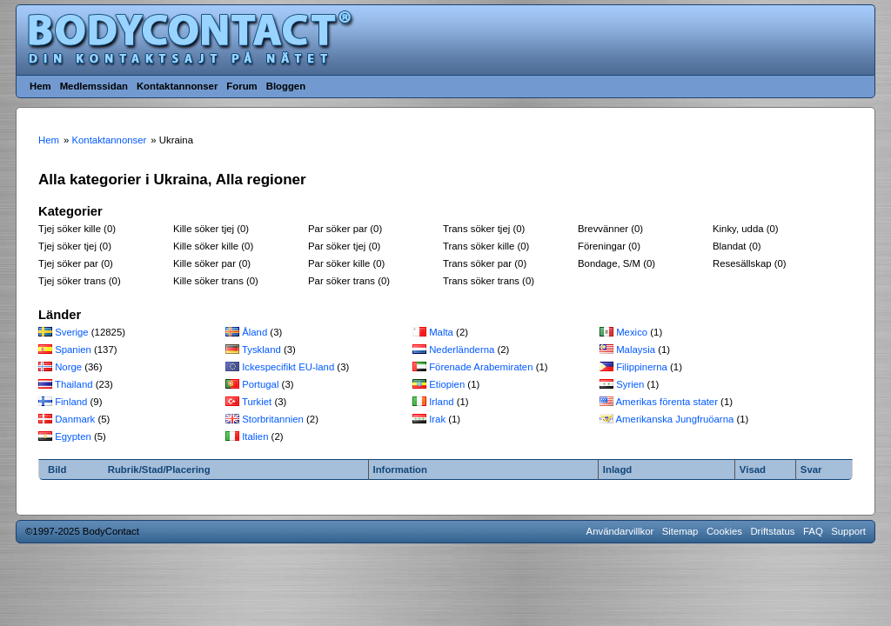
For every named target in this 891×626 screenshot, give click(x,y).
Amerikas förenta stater (667, 401)
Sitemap (680, 531)
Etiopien (447, 384)
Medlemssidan (94, 86)
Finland (71, 401)
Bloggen (285, 86)
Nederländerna (461, 349)
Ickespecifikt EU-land (288, 367)
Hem (40, 86)
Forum (241, 86)
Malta (441, 332)
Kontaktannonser (177, 86)
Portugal (260, 384)
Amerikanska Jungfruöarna (675, 419)
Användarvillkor (620, 531)
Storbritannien (273, 419)
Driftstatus (772, 531)
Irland (441, 401)
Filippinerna (641, 367)
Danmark (75, 419)
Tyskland (261, 349)
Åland (254, 332)
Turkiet (256, 401)
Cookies (724, 531)
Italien (255, 436)
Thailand (74, 384)
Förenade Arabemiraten (481, 367)
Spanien (73, 349)
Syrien (630, 384)
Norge (68, 367)
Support (848, 531)
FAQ (813, 531)
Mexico (631, 332)
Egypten (73, 436)
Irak (437, 419)
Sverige (72, 332)
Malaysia (635, 349)
